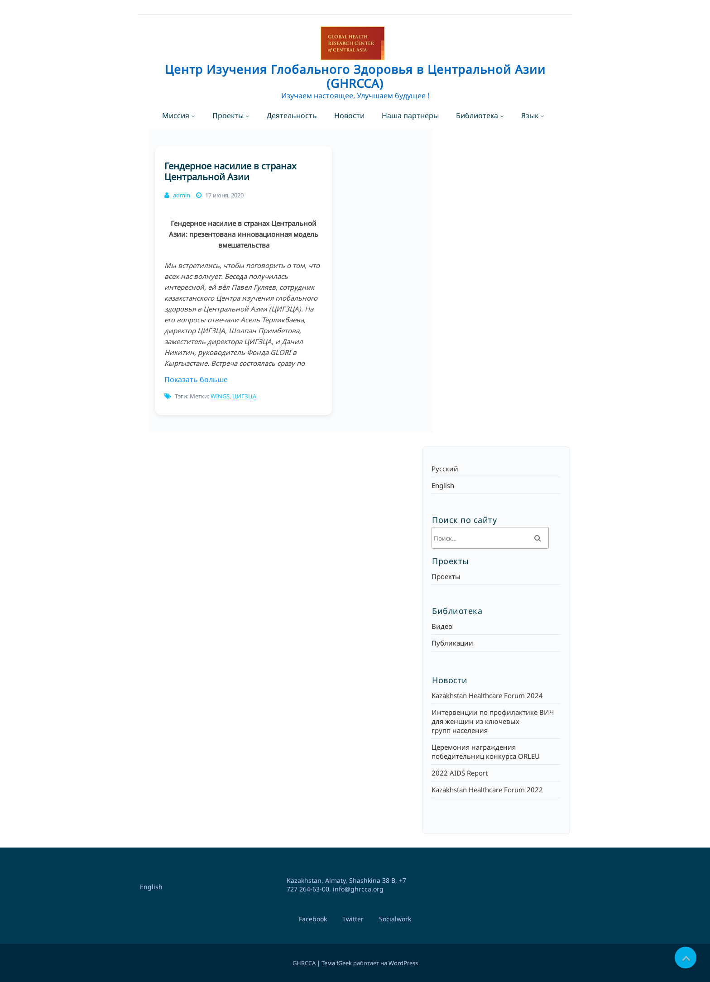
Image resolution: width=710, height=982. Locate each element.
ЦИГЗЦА (244, 396)
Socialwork (395, 919)
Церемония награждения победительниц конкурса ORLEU (486, 751)
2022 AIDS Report (460, 772)
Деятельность (292, 115)
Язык (529, 115)
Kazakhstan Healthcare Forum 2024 (487, 695)
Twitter (353, 919)
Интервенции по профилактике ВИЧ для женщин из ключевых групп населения (493, 721)
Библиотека (477, 115)
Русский (445, 468)
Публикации (452, 642)
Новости (349, 115)
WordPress (403, 963)
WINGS (220, 396)
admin (181, 195)
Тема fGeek (336, 963)
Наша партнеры (410, 115)
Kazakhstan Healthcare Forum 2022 (487, 789)
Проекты (228, 115)
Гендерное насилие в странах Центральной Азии (230, 171)
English (443, 485)
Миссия (175, 115)
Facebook (313, 919)
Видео (442, 626)
